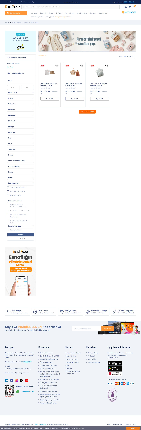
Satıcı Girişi (92, 359)
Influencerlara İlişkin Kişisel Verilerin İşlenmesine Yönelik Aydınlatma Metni (50, 374)
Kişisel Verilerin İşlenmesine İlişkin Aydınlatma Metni (50, 395)
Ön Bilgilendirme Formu (48, 383)
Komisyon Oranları (72, 362)
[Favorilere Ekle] (57, 66)
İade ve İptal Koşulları (47, 368)
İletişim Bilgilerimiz (46, 353)
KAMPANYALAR (130, 12)
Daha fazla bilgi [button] (79, 428)
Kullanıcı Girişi (93, 353)
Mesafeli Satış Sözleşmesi (49, 359)
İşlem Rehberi (71, 356)
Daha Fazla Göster (87, 112)
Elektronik (43, 13)
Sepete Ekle (50, 99)
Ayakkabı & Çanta (36, 17)
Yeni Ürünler (127, 56)
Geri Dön (10, 67)
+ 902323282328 (128, 2)
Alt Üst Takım (34, 22)
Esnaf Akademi (71, 359)
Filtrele (20, 234)
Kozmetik (92, 13)
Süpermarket (103, 13)
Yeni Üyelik (91, 356)
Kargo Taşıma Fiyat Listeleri (50, 400)
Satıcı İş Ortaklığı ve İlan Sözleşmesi (48, 387)
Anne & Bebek (69, 13)
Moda (51, 13)
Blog (33, 2)
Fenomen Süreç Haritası (48, 403)
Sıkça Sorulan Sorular (73, 353)
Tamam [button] (133, 428)
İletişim (69, 368)
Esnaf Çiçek (48, 17)
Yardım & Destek (23, 2)
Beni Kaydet (107, 329)
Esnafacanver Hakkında (48, 365)
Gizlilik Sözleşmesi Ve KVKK (49, 356)
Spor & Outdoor (82, 13)
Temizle (22, 238)
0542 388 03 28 (28, 392)
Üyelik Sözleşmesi (46, 362)
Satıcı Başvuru (117, 424)
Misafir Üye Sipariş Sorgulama (73, 372)
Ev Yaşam (59, 13)
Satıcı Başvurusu (11, 2)
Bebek (26, 22)
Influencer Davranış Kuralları (50, 379)
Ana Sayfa (34, 13)
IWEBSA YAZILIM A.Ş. (39, 424)
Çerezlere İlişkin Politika (48, 391)
